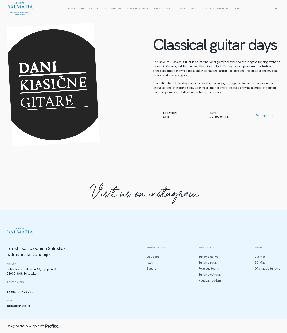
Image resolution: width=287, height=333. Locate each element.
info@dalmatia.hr (18, 306)
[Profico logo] (52, 326)
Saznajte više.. (265, 115)
